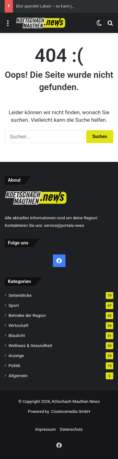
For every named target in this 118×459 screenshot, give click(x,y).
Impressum (45, 429)
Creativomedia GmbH (70, 411)
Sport (13, 305)
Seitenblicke (19, 295)
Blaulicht (16, 335)
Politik (14, 365)
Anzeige (16, 355)
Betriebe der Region (27, 315)
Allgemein (17, 375)
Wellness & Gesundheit (30, 345)
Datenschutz (71, 429)
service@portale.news (64, 225)
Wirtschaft (18, 325)
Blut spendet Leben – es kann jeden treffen (55, 6)
